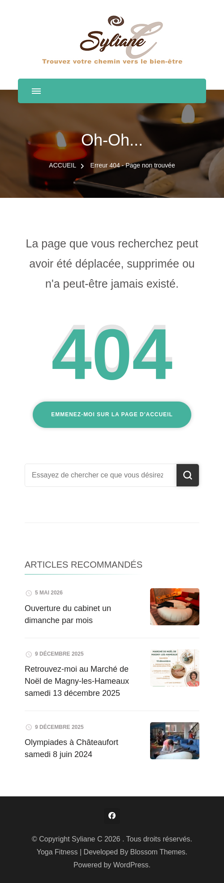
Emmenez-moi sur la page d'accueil (112, 414)
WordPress (131, 865)
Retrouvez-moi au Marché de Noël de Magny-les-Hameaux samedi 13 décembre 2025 (77, 681)
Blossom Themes (157, 852)
